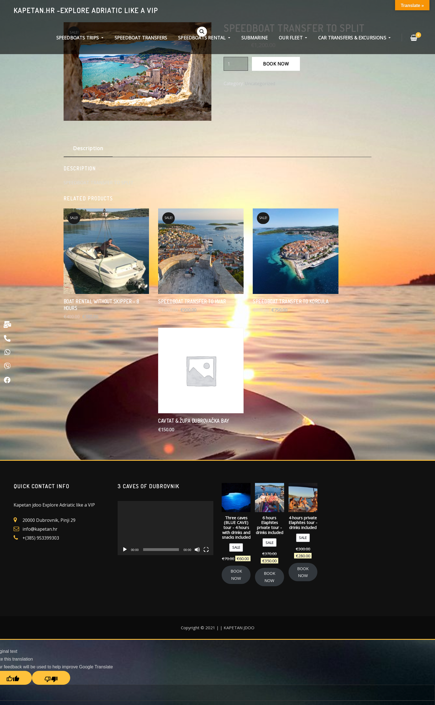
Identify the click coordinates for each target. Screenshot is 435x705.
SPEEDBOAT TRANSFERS (141, 38)
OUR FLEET (293, 38)
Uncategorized (260, 83)
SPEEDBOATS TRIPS (79, 38)
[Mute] (197, 418)
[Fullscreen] (206, 418)
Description (88, 148)
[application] (165, 397)
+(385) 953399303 (40, 407)
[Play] (125, 418)
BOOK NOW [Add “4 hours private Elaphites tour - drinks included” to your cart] (302, 440)
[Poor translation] (51, 547)
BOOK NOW (276, 64)
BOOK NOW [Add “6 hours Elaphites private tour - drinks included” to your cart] (269, 445)
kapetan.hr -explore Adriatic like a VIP (86, 10)
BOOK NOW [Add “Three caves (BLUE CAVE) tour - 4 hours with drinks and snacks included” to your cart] (236, 443)
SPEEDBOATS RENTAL (204, 38)
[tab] (88, 150)
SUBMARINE (254, 38)
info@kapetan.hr (39, 398)
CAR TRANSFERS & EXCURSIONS (354, 38)
